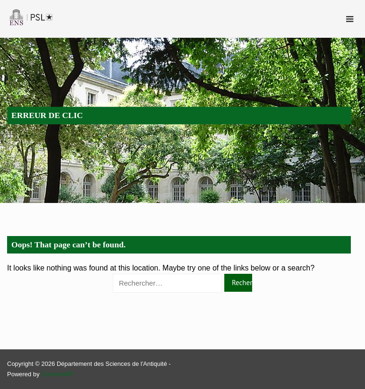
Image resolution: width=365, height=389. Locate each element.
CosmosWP (57, 374)
